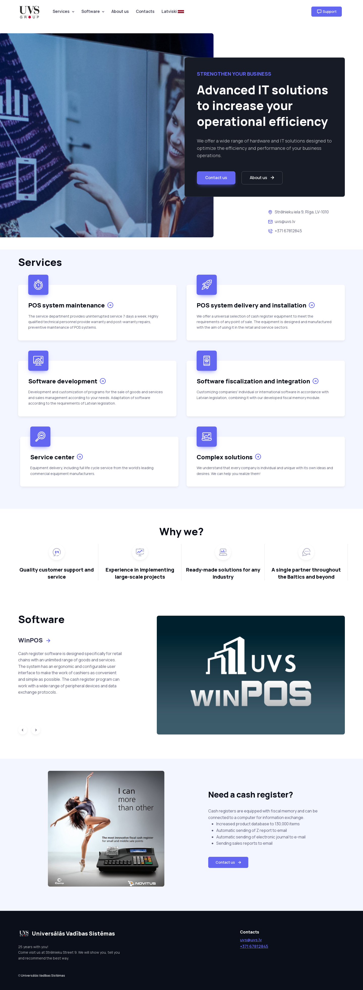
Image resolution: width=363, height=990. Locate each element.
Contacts (145, 11)
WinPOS (35, 640)
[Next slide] (35, 729)
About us (120, 11)
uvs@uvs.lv (285, 221)
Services (61, 11)
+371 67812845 (288, 231)
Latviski (173, 11)
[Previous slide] (22, 729)
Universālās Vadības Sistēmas (43, 975)
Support (327, 11)
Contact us (216, 177)
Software (90, 11)
